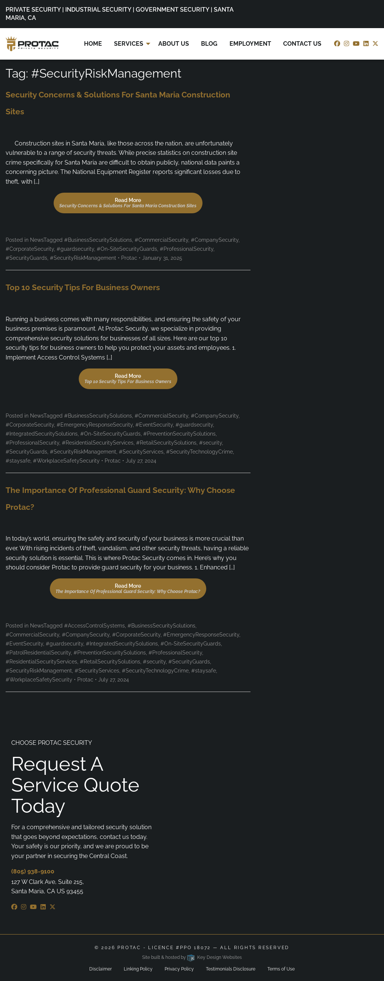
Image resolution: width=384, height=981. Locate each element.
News (37, 240)
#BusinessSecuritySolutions (98, 240)
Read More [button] (127, 202)
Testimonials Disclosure (230, 969)
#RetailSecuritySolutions (166, 443)
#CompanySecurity (214, 240)
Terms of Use (281, 969)
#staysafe (18, 461)
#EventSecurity (154, 425)
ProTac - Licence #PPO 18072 (164, 947)
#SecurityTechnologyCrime (199, 452)
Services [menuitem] (128, 43)
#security (210, 443)
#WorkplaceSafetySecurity (66, 461)
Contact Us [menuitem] (302, 43)
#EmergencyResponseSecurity (95, 425)
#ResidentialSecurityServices (98, 443)
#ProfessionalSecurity (186, 249)
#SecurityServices (141, 452)
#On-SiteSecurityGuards (127, 249)
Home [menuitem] (93, 43)
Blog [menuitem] (209, 43)
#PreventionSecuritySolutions (179, 434)
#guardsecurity (75, 249)
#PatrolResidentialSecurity (38, 653)
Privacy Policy (179, 969)
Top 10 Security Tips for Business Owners (83, 287)
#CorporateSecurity (30, 249)
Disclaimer (100, 969)
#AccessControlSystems (94, 626)
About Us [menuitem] (173, 43)
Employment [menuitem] (250, 43)
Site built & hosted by (192, 957)
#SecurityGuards (26, 258)
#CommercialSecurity (161, 240)
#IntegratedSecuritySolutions (42, 434)
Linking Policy (138, 969)
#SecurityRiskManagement (83, 258)
